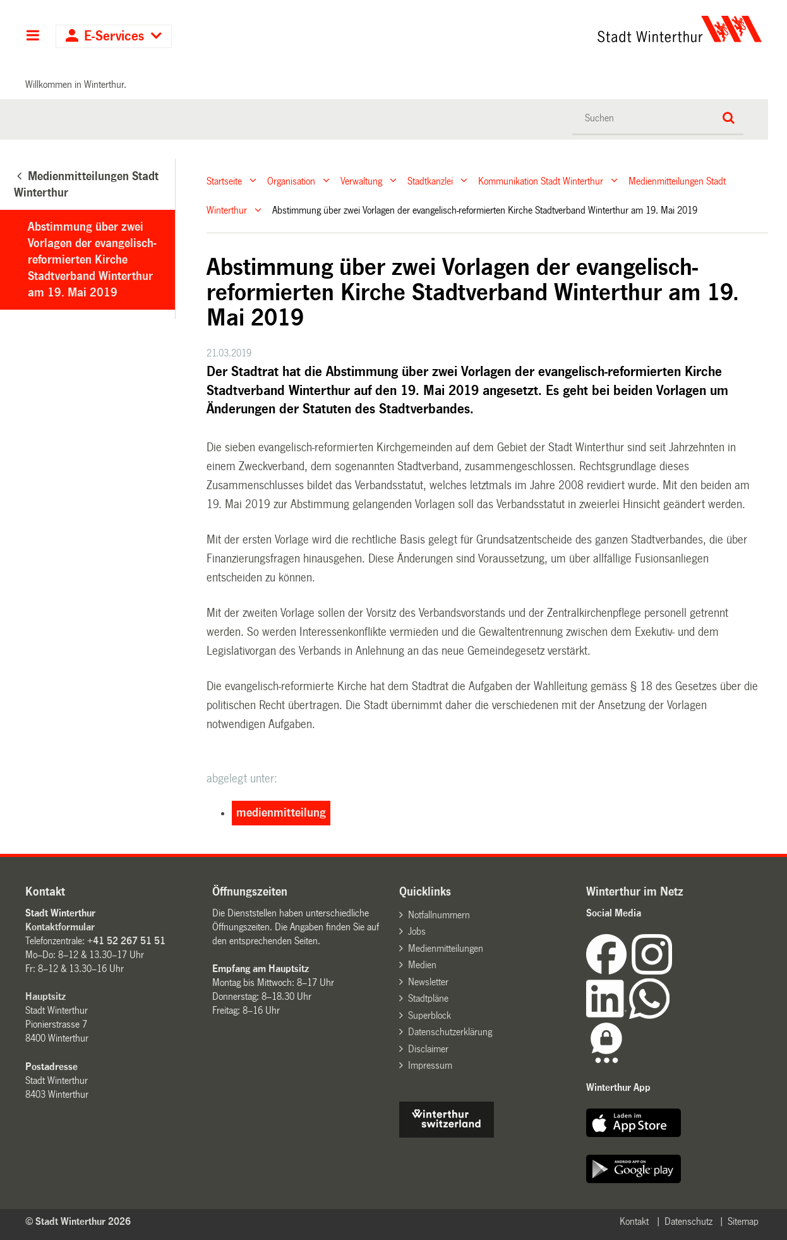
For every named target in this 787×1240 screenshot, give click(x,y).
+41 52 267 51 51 (126, 940)
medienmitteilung (281, 812)
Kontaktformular (60, 926)
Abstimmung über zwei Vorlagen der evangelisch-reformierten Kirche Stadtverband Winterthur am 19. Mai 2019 (92, 260)
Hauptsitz (45, 996)
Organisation (291, 180)
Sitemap (743, 1221)
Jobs (417, 931)
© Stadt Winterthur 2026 (78, 1221)
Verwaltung (361, 180)
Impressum (430, 1065)
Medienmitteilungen (445, 948)
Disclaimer (428, 1048)
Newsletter (428, 981)
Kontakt (634, 1221)
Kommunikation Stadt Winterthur (540, 180)
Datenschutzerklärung (450, 1031)
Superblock (429, 1015)
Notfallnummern (439, 914)
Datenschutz (688, 1221)
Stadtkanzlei (430, 180)
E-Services (114, 36)
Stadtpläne (428, 998)
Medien (422, 964)
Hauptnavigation (32, 37)
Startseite (224, 180)
